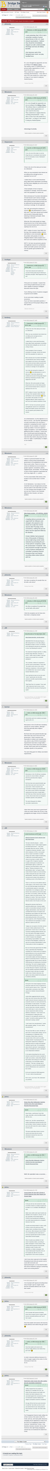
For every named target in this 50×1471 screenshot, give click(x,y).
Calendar (16, 9)
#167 (47, 508)
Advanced (48, 9)
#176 (47, 1187)
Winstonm (8, 92)
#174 (47, 1096)
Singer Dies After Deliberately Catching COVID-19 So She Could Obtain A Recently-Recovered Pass (34, 1103)
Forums (4, 9)
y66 (6, 628)
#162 (47, 92)
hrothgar (8, 259)
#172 (47, 763)
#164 (47, 259)
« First (10, 15)
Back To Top (5, 1468)
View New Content (41, 12)
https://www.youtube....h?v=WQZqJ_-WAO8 (36, 513)
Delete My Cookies (19, 1468)
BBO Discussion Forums (7, 12)
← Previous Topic (28, 1444)
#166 (47, 453)
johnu (7, 1096)
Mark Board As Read (29, 1468)
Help (45, 6)
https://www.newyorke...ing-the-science (35, 637)
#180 (47, 1375)
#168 (47, 575)
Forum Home (11, 1468)
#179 (47, 1335)
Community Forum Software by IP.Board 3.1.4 (37, 1469)
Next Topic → (45, 1444)
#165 (47, 317)
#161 (47, 24)
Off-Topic (17, 12)
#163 (47, 142)
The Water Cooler (25, 12)
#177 (47, 1277)
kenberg (7, 317)
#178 (47, 1301)
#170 (47, 628)
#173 (47, 828)
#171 (47, 707)
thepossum (8, 142)
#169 (47, 595)
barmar (7, 707)
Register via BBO (27, 6)
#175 (47, 1149)
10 (22, 15)
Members (10, 9)
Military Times (37, 64)
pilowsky (8, 24)
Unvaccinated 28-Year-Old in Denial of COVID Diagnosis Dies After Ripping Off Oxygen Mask (34, 1194)
